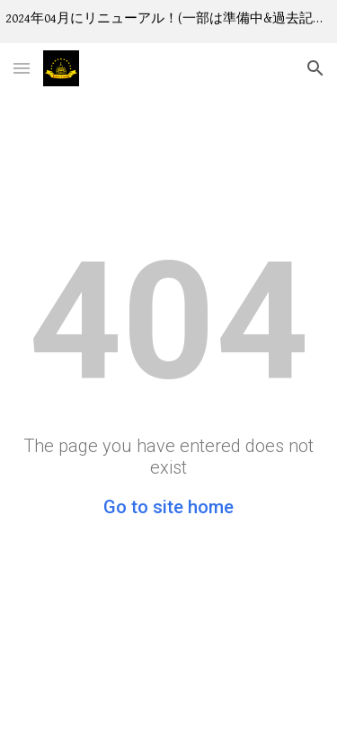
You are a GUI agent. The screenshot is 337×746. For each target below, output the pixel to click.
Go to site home (168, 507)
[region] (168, 21)
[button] (21, 68)
